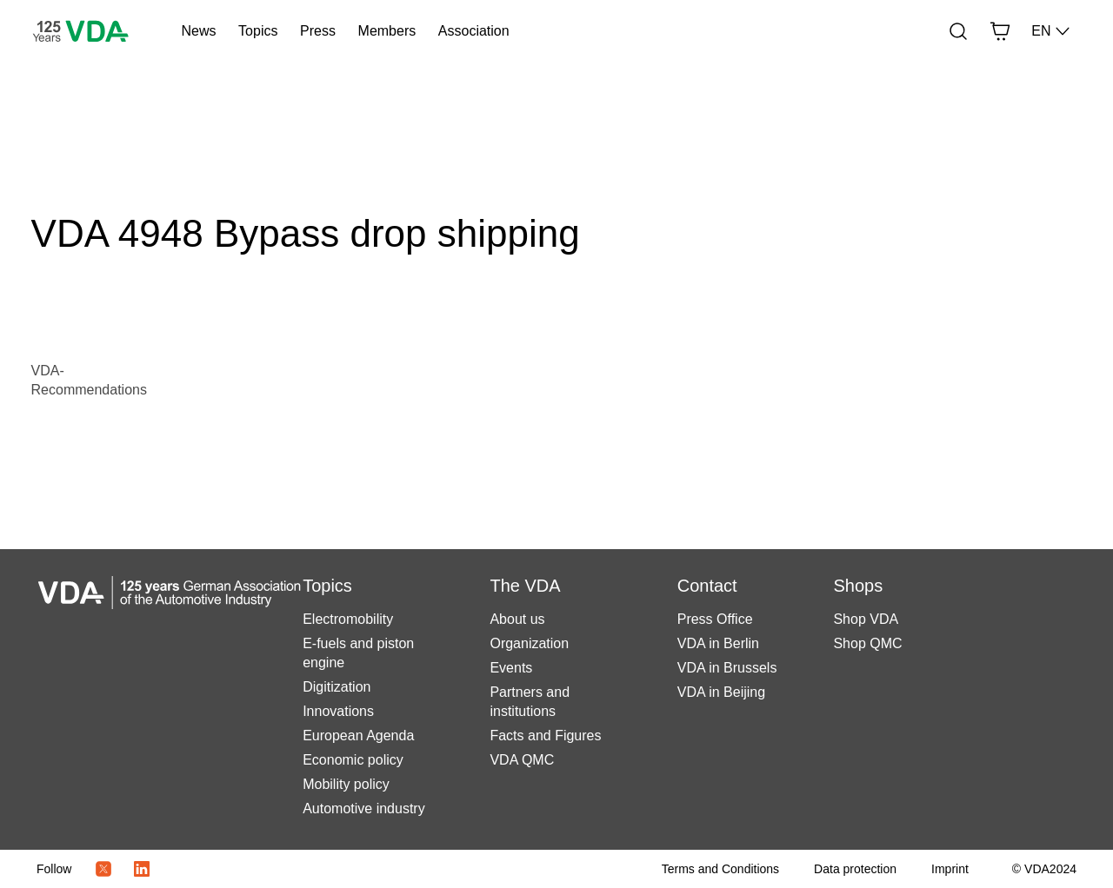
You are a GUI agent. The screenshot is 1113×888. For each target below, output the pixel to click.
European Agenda (358, 735)
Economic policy (353, 759)
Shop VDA (865, 619)
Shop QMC (867, 643)
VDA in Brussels (727, 667)
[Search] (958, 31)
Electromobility (348, 619)
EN (1051, 31)
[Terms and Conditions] (720, 869)
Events (511, 667)
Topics (257, 30)
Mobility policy (346, 784)
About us (517, 619)
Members (387, 30)
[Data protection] (855, 869)
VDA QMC (522, 759)
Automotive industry (364, 808)
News (198, 30)
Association (474, 30)
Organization (529, 643)
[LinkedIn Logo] (142, 869)
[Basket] (1000, 31)
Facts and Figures (545, 735)
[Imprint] (950, 869)
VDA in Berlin (718, 643)
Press (318, 30)
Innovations (338, 711)
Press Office (715, 619)
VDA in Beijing (721, 692)
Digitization (336, 686)
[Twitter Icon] (103, 869)
